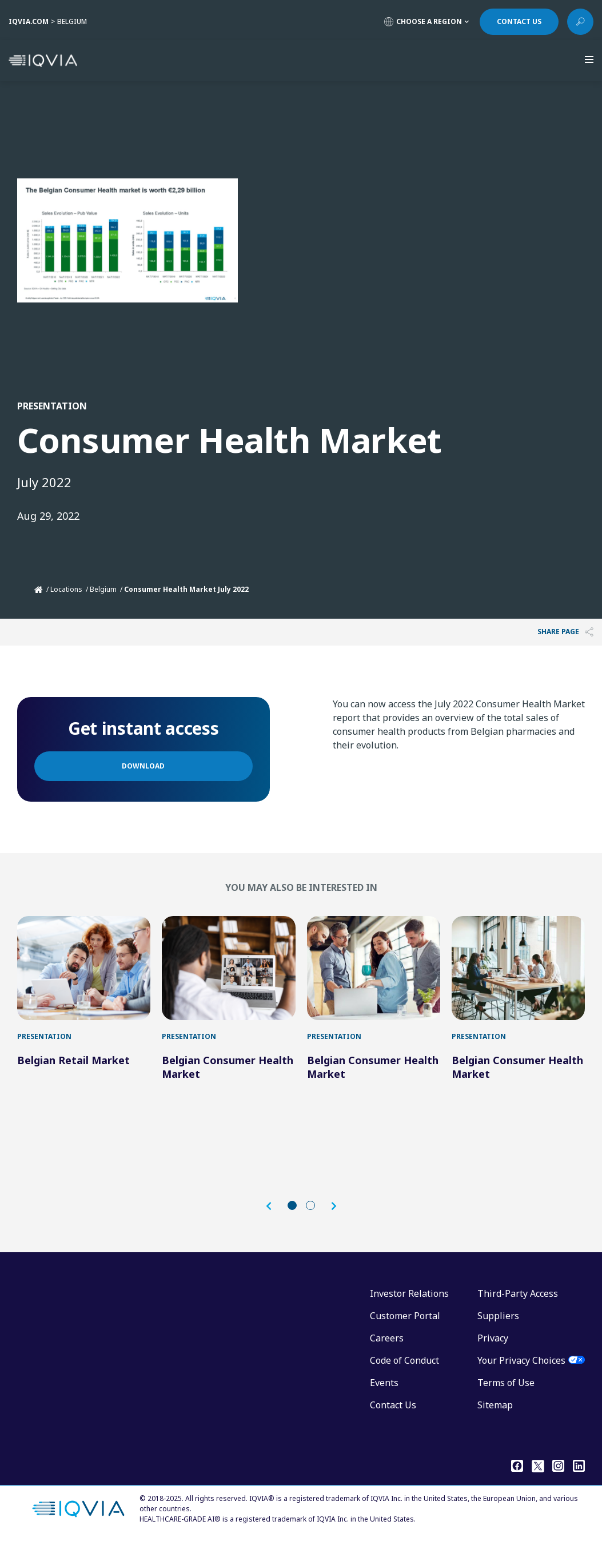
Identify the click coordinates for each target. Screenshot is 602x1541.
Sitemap (495, 1405)
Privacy (492, 1338)
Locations (66, 589)
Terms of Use (506, 1382)
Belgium (103, 589)
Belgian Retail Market (73, 1060)
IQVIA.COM (29, 21)
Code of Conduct (404, 1360)
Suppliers (498, 1315)
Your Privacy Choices (521, 1360)
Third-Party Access (517, 1293)
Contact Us (393, 1405)
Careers (387, 1338)
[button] (274, 1206)
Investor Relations (409, 1293)
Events (384, 1382)
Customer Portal (405, 1315)
